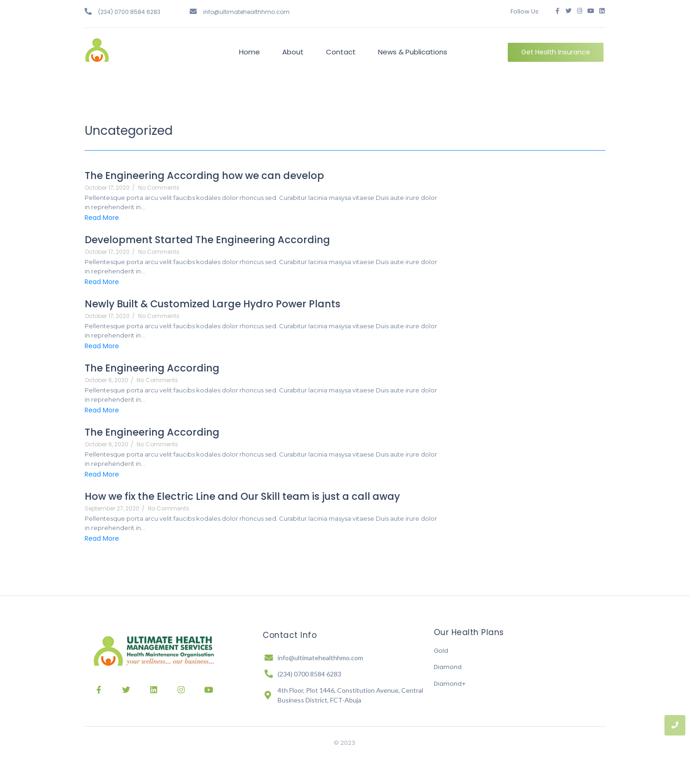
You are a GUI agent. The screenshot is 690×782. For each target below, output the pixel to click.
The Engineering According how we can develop (204, 175)
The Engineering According (152, 368)
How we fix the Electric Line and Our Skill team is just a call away (242, 496)
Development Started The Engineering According (207, 239)
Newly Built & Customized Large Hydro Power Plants (212, 303)
